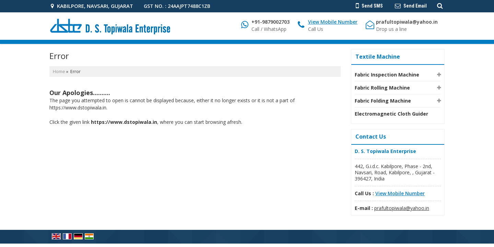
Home (59, 71)
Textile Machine (377, 56)
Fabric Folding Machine (383, 100)
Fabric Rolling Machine (382, 87)
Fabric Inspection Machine (387, 74)
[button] (332, 22)
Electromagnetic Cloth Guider (391, 113)
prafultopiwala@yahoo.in (407, 22)
